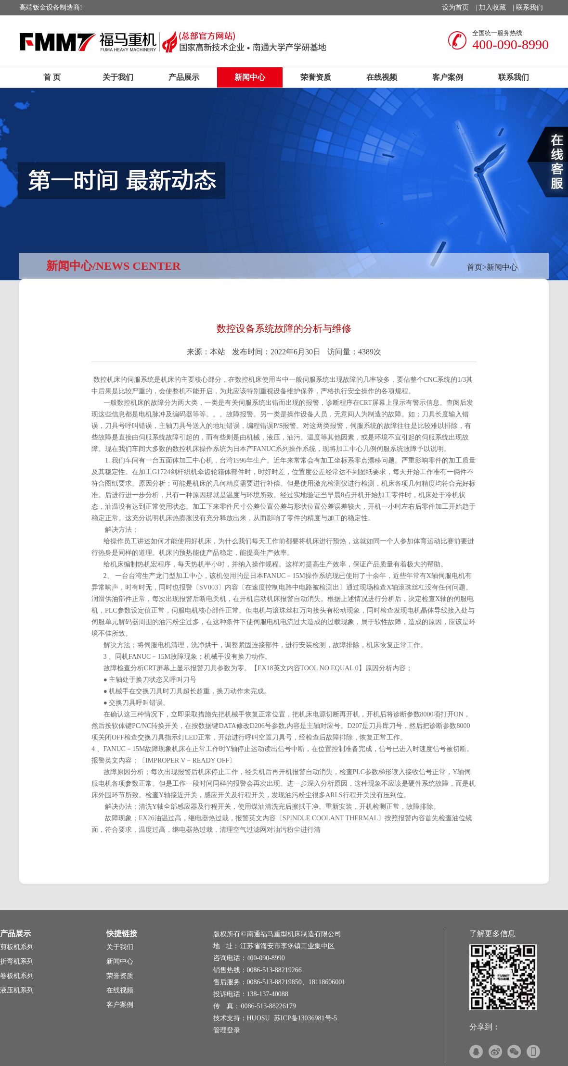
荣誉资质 (315, 77)
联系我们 (529, 7)
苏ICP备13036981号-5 (305, 1018)
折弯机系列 (17, 961)
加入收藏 (492, 7)
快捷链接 (121, 933)
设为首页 (455, 7)
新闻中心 (249, 77)
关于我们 (118, 77)
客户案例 (447, 77)
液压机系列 (17, 990)
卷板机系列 (17, 975)
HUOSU (258, 1018)
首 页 (52, 77)
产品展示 (183, 77)
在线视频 (381, 77)
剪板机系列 (17, 947)
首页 (474, 267)
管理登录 (226, 1030)
